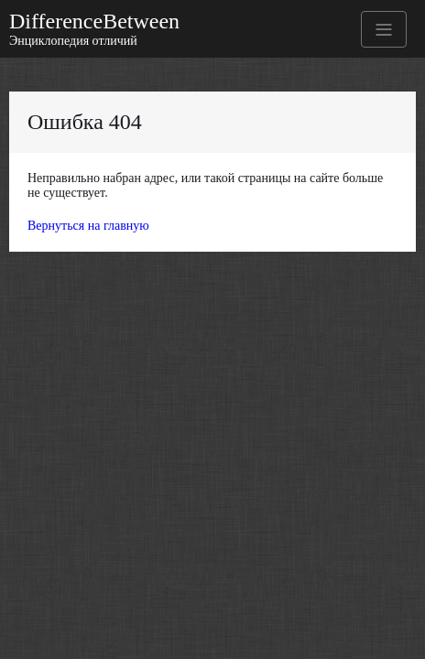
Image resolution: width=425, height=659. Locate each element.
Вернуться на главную (88, 225)
